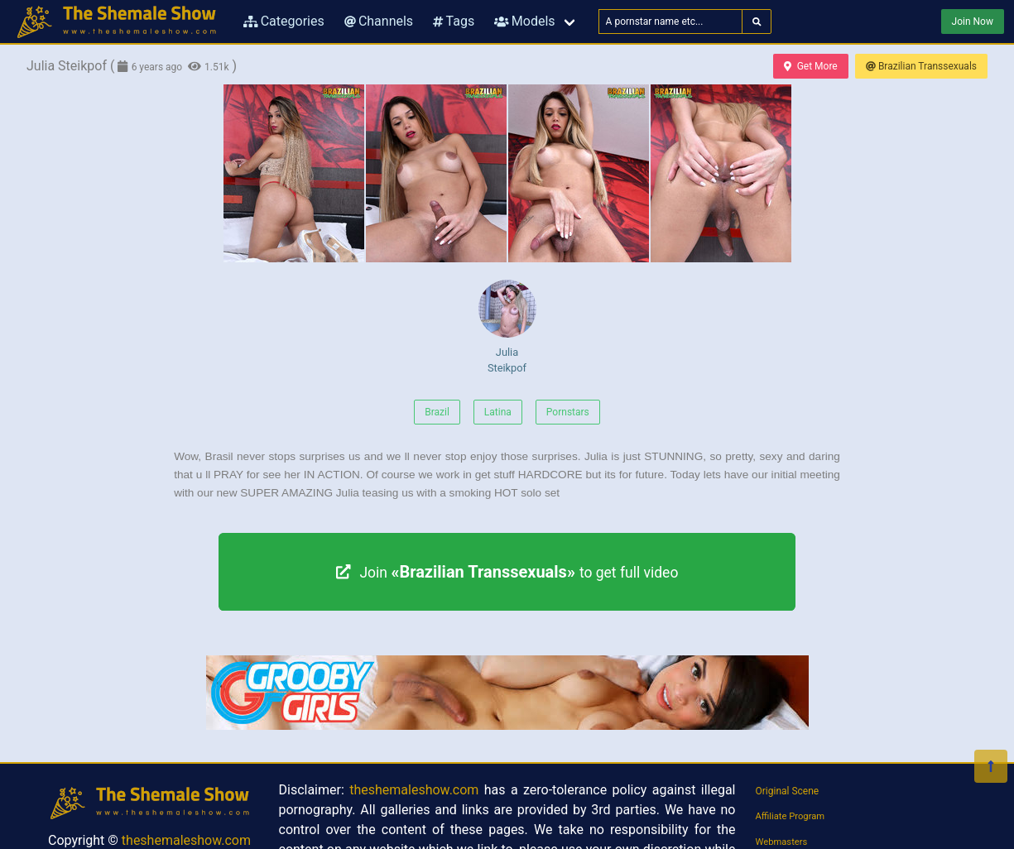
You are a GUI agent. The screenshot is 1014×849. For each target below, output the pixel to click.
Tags (453, 21)
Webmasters (782, 842)
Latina (498, 412)
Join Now (972, 21)
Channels (378, 21)
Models (524, 21)
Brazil (437, 412)
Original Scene (787, 791)
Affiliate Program (790, 816)
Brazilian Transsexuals (921, 66)
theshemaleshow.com (186, 840)
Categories (283, 21)
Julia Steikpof (507, 327)
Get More (810, 66)
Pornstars (567, 412)
